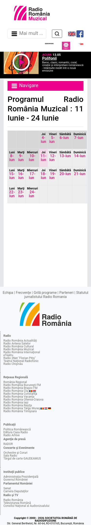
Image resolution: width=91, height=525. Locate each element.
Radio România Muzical (18, 349)
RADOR (8, 444)
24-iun (32, 192)
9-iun (21, 156)
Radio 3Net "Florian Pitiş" (19, 358)
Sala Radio (10, 455)
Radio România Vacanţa (18, 396)
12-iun (53, 156)
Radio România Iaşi (15, 402)
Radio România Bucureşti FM (22, 385)
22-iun (12, 192)
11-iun (44, 156)
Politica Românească (17, 429)
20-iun (65, 172)
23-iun (21, 192)
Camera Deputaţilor (15, 491)
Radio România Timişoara (20, 411)
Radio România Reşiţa (17, 405)
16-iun (21, 174)
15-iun (12, 174)
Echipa (8, 293)
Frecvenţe (23, 293)
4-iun (43, 138)
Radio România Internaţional (21, 352)
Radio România (13, 500)
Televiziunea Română (17, 503)
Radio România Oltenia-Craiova (23, 399)
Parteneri (66, 293)
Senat (7, 488)
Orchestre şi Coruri (15, 452)
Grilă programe (45, 293)
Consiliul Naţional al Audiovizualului (26, 506)
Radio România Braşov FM (20, 388)
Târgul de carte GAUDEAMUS (22, 458)
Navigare (24, 86)
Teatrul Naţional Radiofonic (21, 361)
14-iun (80, 154)
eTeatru (8, 355)
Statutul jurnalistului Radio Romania (56, 295)
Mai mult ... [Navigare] (27, 33)
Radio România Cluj (16, 391)
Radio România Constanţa (20, 393)
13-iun (65, 154)
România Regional (15, 382)
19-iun (53, 174)
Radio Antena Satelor (17, 343)
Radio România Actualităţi (20, 340)
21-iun (80, 172)
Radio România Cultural (18, 346)
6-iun (65, 136)
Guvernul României (15, 479)
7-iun (80, 136)
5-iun (53, 138)
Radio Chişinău (13, 364)
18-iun (44, 174)
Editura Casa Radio (15, 432)
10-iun (32, 156)
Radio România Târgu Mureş (21, 408)
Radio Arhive (11, 435)
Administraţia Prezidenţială (20, 476)
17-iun (32, 174)
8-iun (12, 156)
